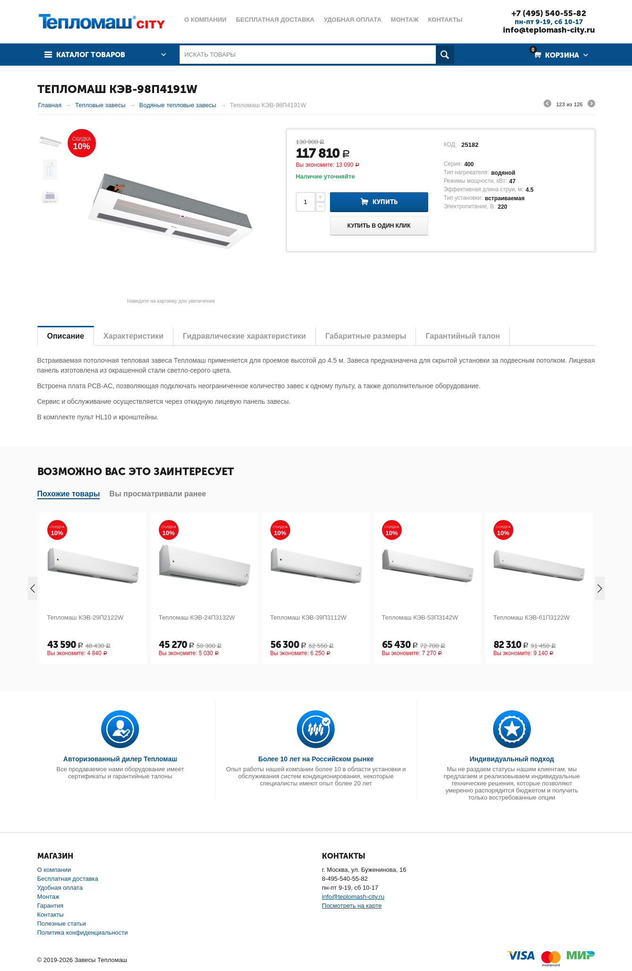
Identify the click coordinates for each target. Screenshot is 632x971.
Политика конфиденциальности (82, 932)
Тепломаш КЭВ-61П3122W (531, 617)
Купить (385, 201)
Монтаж (48, 896)
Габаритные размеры (365, 336)
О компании (54, 869)
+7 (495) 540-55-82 (548, 13)
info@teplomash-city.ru (549, 29)
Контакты (50, 914)
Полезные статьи (61, 923)
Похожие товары (68, 494)
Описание (65, 336)
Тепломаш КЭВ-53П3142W (420, 617)
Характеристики (134, 336)
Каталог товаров (90, 55)
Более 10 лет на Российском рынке (315, 759)
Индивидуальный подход (511, 759)
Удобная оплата (60, 887)
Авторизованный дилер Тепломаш (120, 759)
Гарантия (50, 905)
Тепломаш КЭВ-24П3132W (197, 617)
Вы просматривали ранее (157, 494)
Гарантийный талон (462, 336)
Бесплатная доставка (67, 878)
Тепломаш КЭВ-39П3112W (308, 617)
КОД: (450, 144)
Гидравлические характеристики (244, 336)
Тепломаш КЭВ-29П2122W (85, 617)
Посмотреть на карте (351, 905)
